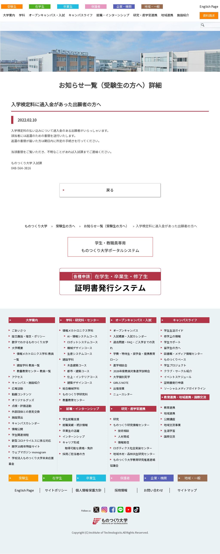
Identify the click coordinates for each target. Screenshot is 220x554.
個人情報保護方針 (88, 490)
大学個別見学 (121, 377)
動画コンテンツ (21, 394)
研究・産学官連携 (145, 15)
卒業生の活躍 (71, 431)
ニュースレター (123, 394)
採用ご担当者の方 (74, 454)
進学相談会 (120, 365)
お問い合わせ (153, 490)
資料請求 (209, 15)
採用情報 (121, 490)
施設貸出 (17, 418)
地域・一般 (152, 6)
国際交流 (169, 437)
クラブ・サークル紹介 (178, 371)
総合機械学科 (71, 389)
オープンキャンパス (125, 331)
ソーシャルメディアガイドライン (185, 389)
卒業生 (67, 6)
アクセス (17, 377)
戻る (110, 190)
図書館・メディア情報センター (183, 354)
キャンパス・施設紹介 (26, 383)
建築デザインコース (79, 383)
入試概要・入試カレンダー (130, 336)
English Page (23, 490)
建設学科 (68, 360)
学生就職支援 (71, 419)
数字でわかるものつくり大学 (30, 342)
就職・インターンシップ (112, 15)
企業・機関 (123, 6)
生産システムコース (79, 354)
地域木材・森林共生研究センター (134, 454)
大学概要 (17, 348)
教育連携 (169, 408)
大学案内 (9, 15)
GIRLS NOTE (120, 383)
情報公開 (17, 429)
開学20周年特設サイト (26, 447)
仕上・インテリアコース (82, 377)
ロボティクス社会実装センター (132, 448)
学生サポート (172, 342)
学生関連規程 (20, 435)
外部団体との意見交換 (26, 412)
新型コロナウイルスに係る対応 (31, 441)
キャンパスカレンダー (26, 423)
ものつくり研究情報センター (131, 425)
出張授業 (118, 389)
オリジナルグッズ (23, 400)
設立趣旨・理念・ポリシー (28, 336)
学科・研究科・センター (82, 320)
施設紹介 (183, 15)
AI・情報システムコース (82, 336)
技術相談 (123, 431)
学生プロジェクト (175, 365)
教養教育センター (74, 400)
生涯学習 (169, 431)
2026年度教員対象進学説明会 (131, 371)
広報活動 (17, 389)
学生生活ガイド (173, 331)
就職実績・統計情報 (75, 425)
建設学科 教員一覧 (28, 365)
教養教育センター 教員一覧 (34, 371)
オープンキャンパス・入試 (47, 15)
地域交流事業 (172, 425)
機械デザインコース (79, 348)
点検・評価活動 (21, 406)
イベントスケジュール (178, 377)
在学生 (39, 6)
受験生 (11, 6)
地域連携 (167, 15)
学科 (22, 15)
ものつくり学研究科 (75, 394)
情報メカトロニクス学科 (78, 331)
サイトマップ (187, 490)
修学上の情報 (172, 336)
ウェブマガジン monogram (29, 452)
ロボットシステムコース (82, 342)
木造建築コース (77, 365)
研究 (116, 419)
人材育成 (123, 437)
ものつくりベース (175, 360)
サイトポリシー (56, 490)
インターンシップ (74, 437)
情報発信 (123, 442)
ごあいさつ (19, 331)
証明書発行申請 (173, 383)
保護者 (95, 6)
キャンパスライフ (81, 15)
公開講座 (169, 419)
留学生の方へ (172, 348)
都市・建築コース (78, 371)
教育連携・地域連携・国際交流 (185, 397)
